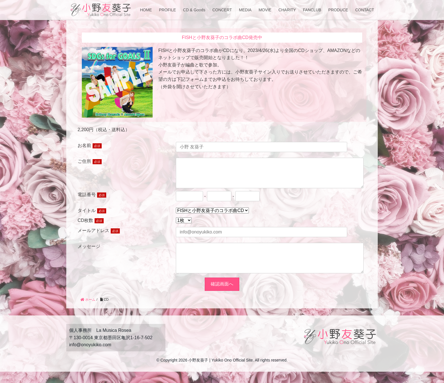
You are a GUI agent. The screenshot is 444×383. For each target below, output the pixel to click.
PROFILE (167, 10)
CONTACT (364, 10)
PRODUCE (338, 10)
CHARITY (287, 10)
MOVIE (265, 10)
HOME (146, 10)
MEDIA (245, 10)
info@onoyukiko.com (90, 356)
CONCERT (222, 10)
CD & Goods (194, 10)
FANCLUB (312, 10)
